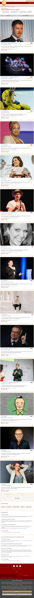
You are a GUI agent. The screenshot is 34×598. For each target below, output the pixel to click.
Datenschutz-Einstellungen (17, 596)
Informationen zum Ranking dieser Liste (29, 494)
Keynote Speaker (6, 11)
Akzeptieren (17, 591)
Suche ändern (25, 15)
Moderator (30, 11)
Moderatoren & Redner (7, 6)
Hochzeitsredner (23, 11)
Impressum (14, 568)
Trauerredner (9, 506)
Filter (8, 15)
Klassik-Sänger (28, 506)
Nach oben (25, 575)
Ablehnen (17, 594)
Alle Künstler (2, 6)
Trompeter (3, 506)
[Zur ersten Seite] (17, 498)
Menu (31, 3)
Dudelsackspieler (16, 506)
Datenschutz (20, 568)
